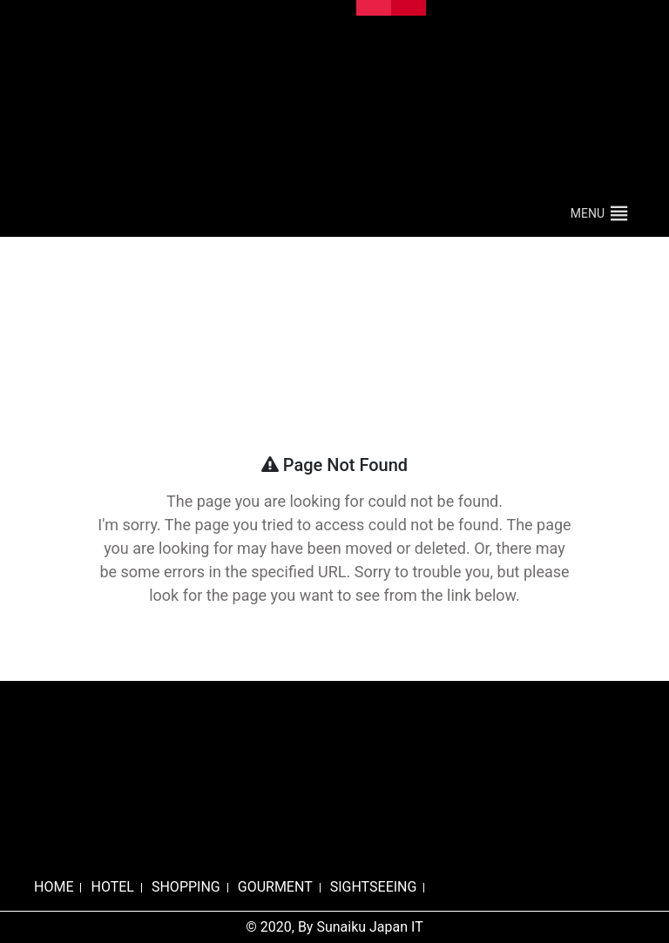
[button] (588, 213)
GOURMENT (275, 887)
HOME (53, 887)
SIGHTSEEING (373, 887)
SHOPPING (186, 887)
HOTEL (112, 887)
